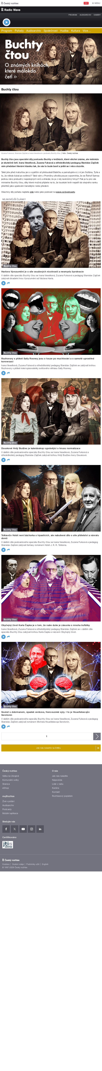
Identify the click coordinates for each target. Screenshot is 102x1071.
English (45, 864)
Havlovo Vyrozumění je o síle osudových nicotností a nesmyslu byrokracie (42, 271)
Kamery (97, 15)
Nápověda (57, 780)
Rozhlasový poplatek (62, 796)
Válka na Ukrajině (10, 776)
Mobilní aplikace (10, 813)
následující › (97, 736)
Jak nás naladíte (60, 776)
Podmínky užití (32, 864)
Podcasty (7, 809)
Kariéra (55, 788)
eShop (5, 788)
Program (73, 15)
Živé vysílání (8, 801)
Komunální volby (10, 780)
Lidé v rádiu (57, 784)
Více (87, 30)
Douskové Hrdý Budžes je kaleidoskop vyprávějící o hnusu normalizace (40, 448)
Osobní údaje (18, 864)
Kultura (75, 30)
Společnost (51, 30)
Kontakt (56, 792)
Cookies (5, 864)
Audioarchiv (85, 15)
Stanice (6, 784)
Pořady (19, 30)
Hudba (64, 30)
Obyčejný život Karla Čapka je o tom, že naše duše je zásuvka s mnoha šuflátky (45, 625)
